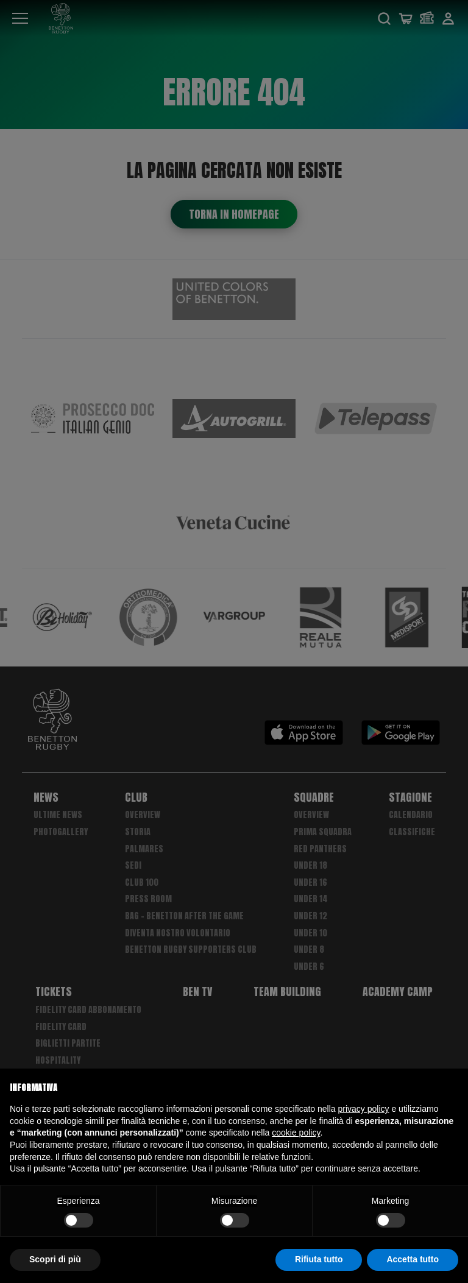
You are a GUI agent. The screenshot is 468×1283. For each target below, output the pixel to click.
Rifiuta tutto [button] (319, 1259)
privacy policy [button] (363, 1109)
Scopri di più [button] (55, 1259)
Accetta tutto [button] (412, 1259)
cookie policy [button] (296, 1132)
